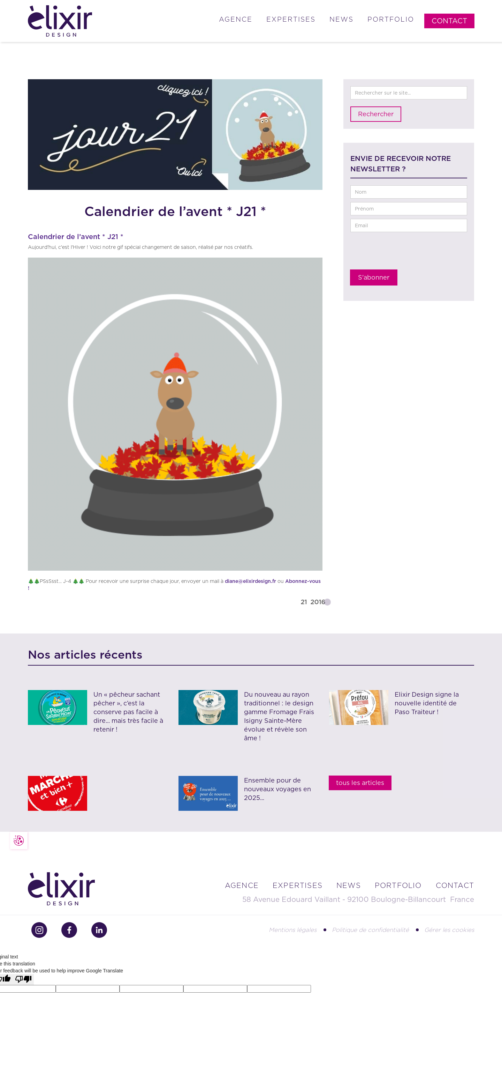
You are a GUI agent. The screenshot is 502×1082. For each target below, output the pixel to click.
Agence (235, 19)
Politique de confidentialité (370, 929)
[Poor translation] (23, 979)
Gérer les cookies (449, 929)
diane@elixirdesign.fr (250, 581)
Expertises (290, 19)
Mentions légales (293, 929)
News (341, 19)
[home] (60, 21)
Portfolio (390, 19)
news (348, 885)
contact (455, 885)
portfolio (398, 885)
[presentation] (403, 252)
